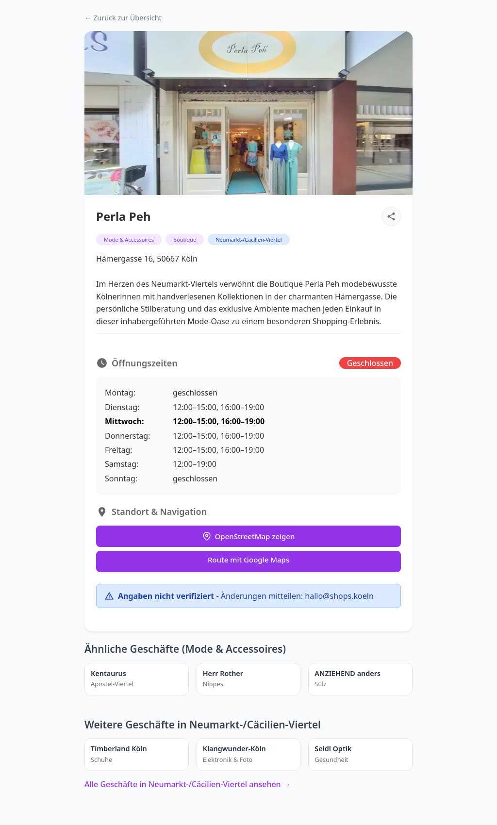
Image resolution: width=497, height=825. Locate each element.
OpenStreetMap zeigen (248, 536)
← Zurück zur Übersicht (123, 17)
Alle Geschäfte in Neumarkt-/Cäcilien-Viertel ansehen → (187, 784)
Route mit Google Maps (248, 559)
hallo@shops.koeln (339, 596)
